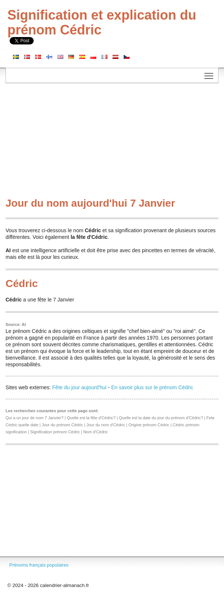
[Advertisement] (112, 142)
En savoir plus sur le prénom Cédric (152, 387)
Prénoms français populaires (38, 565)
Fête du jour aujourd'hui (79, 387)
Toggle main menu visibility (209, 73)
